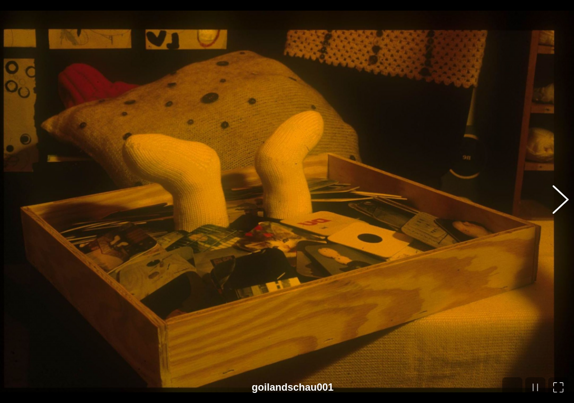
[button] (554, 201)
